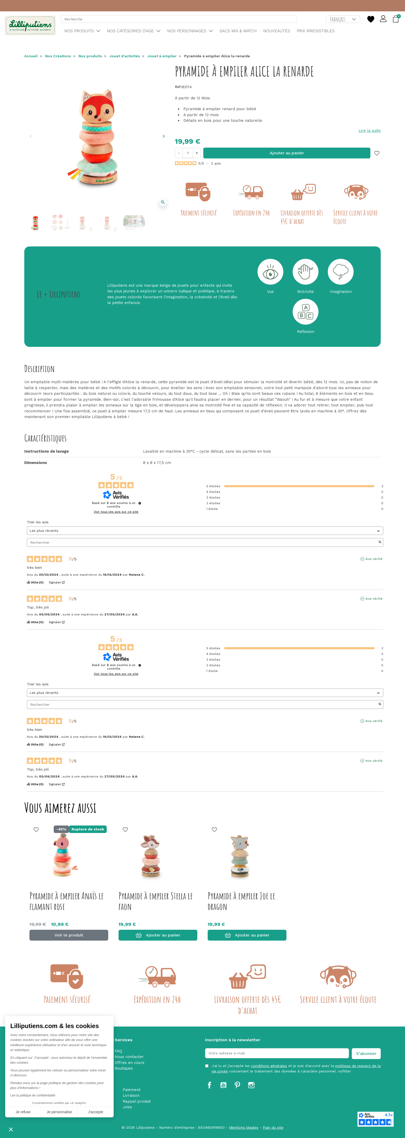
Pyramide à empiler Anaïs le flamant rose (66, 901)
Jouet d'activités (125, 56)
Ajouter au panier (287, 152)
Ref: (178, 87)
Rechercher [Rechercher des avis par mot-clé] (202, 542)
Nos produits (90, 56)
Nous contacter (129, 1056)
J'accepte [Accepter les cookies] (95, 1112)
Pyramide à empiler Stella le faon (156, 901)
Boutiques (124, 1068)
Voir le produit (68, 935)
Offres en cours (129, 1062)
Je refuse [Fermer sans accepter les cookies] (23, 1112)
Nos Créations (58, 56)
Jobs (127, 1107)
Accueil (31, 56)
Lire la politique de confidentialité (32, 1095)
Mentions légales (243, 1127)
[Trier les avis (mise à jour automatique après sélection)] (205, 530)
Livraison (131, 1095)
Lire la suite (370, 130)
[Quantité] (188, 153)
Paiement (132, 1089)
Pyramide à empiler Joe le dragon (241, 901)
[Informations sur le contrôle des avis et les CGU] (140, 503)
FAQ (118, 1051)
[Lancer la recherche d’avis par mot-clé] (380, 542)
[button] (11, 1129)
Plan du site (273, 1127)
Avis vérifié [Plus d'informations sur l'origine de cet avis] (374, 559)
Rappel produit (137, 1101)
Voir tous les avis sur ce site (116, 512)
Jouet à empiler (162, 56)
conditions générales (269, 1066)
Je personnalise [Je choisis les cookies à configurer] (59, 1112)
